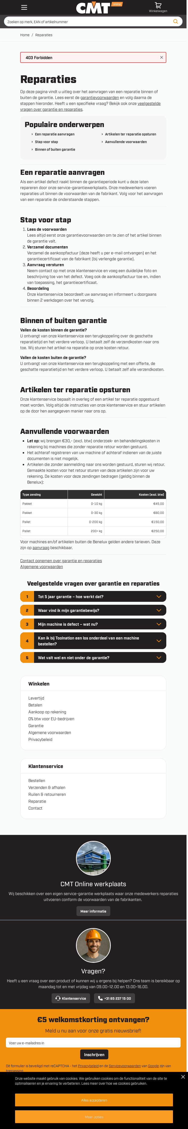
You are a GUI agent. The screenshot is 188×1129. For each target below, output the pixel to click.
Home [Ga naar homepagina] (25, 35)
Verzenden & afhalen (46, 787)
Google (153, 1066)
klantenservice (89, 270)
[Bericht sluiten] (161, 57)
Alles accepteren (94, 1100)
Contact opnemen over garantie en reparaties (61, 560)
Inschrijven (94, 1054)
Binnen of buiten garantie (55, 149)
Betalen (35, 704)
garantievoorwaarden (99, 97)
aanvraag (41, 547)
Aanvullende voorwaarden (126, 141)
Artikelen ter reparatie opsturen (130, 134)
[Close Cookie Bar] (183, 1077)
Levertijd (36, 697)
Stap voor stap (46, 141)
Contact (35, 807)
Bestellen (36, 780)
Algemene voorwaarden (49, 732)
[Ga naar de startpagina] (99, 7)
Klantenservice (71, 998)
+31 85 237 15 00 (114, 998)
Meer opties (94, 1116)
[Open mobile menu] (24, 7)
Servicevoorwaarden (125, 1066)
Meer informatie (93, 911)
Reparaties (43, 35)
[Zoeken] (175, 21)
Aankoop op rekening (47, 711)
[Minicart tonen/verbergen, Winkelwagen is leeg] (158, 7)
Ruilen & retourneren (47, 794)
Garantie (36, 725)
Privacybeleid (40, 739)
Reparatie (37, 801)
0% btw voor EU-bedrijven (51, 718)
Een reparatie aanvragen (55, 134)
